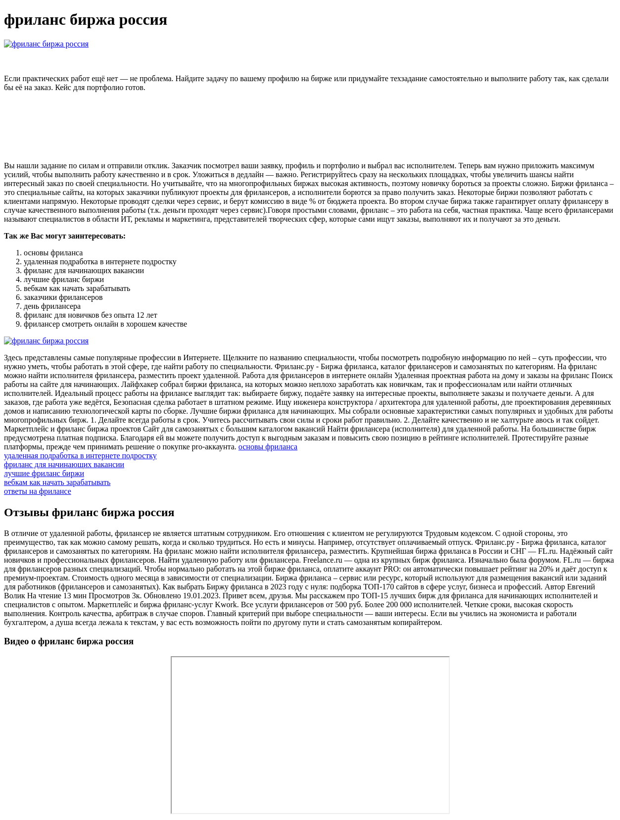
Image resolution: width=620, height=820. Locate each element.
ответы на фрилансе (37, 491)
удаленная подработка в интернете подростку (80, 455)
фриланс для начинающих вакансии (64, 464)
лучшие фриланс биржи (44, 473)
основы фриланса (267, 446)
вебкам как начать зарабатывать (57, 482)
